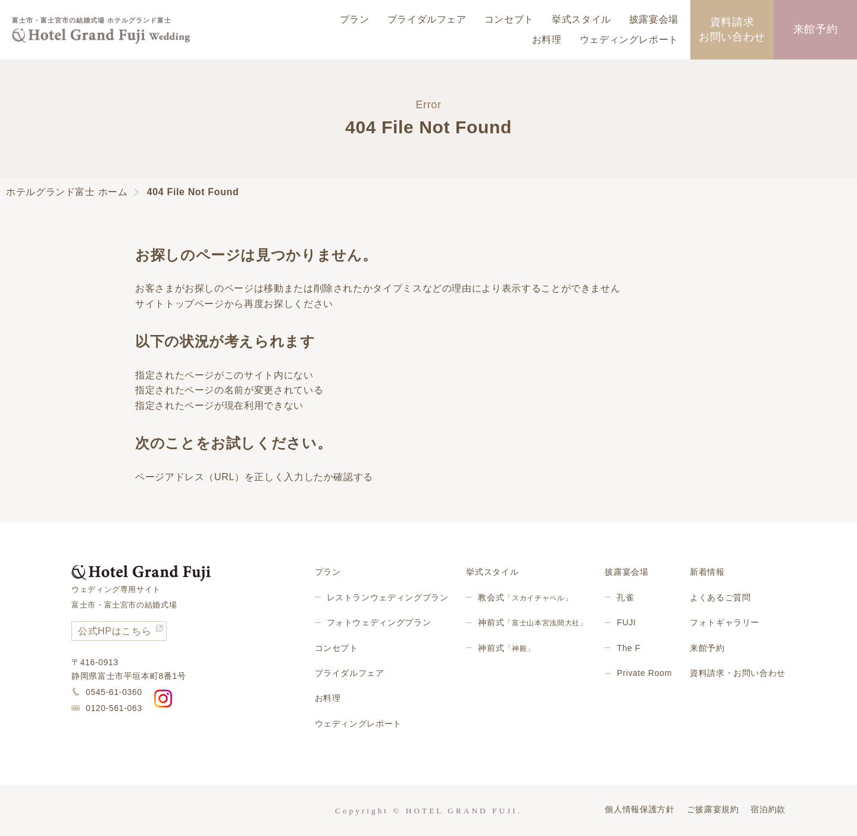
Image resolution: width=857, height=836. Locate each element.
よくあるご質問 (720, 597)
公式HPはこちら (114, 631)
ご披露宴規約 (713, 809)
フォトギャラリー (724, 622)
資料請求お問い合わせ (732, 29)
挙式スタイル (581, 19)
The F (628, 648)
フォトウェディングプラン (379, 622)
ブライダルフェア (427, 19)
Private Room (644, 673)
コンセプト (509, 19)
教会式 (525, 597)
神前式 (532, 622)
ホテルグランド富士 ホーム (67, 192)
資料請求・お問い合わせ (738, 673)
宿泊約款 (768, 809)
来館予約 (815, 29)
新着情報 (707, 572)
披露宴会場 (653, 19)
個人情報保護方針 (639, 809)
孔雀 (625, 597)
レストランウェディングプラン (388, 597)
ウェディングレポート (629, 40)
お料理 (547, 40)
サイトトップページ (179, 304)
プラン (355, 19)
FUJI (626, 622)
